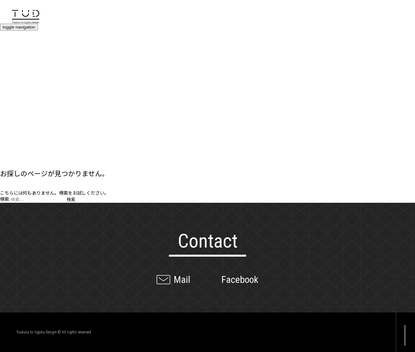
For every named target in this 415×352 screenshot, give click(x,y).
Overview (17, 59)
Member (15, 140)
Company (17, 152)
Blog (8, 106)
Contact (15, 48)
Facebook (239, 279)
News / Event (25, 117)
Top (7, 36)
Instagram (377, 332)
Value (10, 71)
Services (16, 82)
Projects (16, 94)
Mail (182, 279)
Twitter (363, 332)
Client (11, 129)
